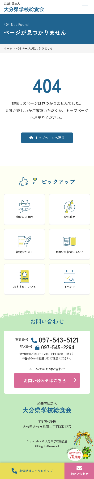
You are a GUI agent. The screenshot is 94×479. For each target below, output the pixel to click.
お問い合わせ (79, 470)
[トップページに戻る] (24, 7)
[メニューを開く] (85, 7)
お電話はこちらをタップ (32, 471)
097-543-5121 (59, 339)
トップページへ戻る (47, 137)
